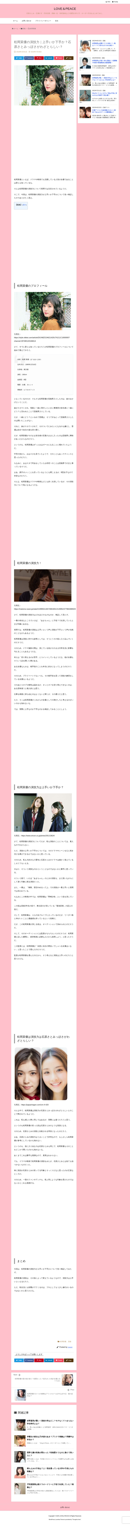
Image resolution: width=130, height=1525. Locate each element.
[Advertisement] (44, 126)
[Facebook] (29, 58)
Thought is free (76, 1519)
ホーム (16, 28)
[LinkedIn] (49, 58)
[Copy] (68, 58)
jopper (70, 1347)
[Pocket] (59, 58)
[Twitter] (19, 58)
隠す (24, 205)
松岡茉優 (33, 28)
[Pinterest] (39, 58)
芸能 (24, 28)
